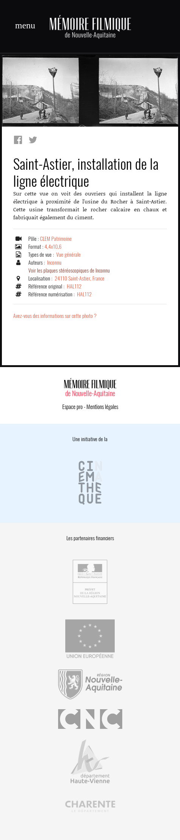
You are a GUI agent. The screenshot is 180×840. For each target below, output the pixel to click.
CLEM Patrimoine (56, 238)
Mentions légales (102, 407)
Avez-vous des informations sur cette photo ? (55, 315)
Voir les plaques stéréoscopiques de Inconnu (69, 270)
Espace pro (72, 407)
